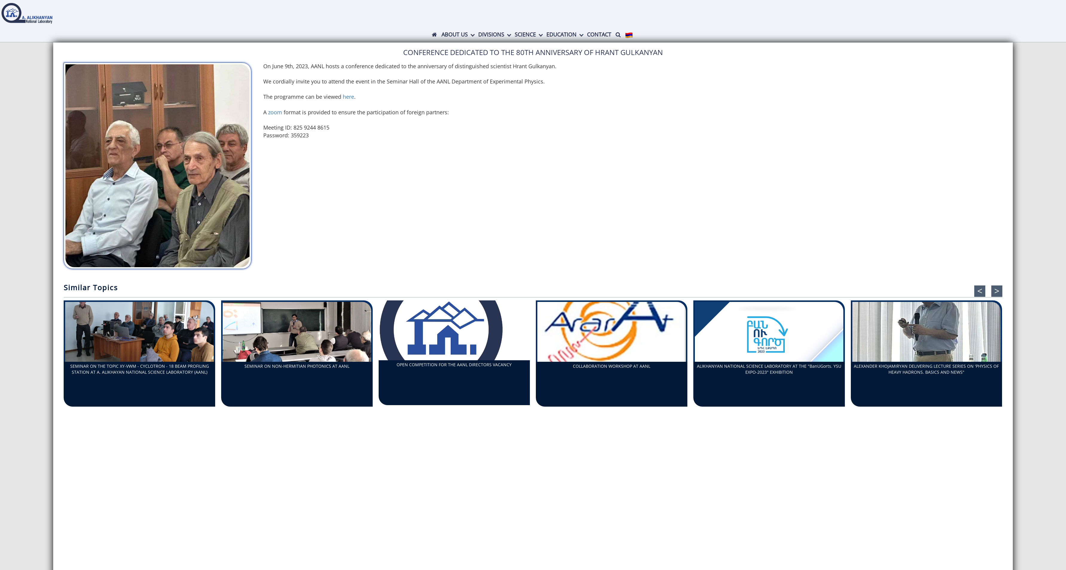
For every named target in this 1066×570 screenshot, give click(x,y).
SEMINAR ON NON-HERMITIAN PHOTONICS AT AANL (296, 366)
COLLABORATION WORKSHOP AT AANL (611, 366)
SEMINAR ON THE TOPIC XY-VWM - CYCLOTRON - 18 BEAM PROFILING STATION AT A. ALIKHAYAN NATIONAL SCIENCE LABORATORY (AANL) (139, 369)
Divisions (491, 34)
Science (525, 34)
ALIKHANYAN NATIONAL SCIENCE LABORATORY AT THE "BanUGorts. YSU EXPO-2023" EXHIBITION (769, 369)
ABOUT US (454, 34)
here (348, 96)
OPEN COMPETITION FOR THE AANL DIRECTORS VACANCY (454, 364)
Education (561, 34)
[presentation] (979, 291)
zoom (276, 112)
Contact (599, 34)
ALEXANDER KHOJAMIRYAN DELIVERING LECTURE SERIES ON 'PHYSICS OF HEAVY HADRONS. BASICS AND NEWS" (926, 369)
